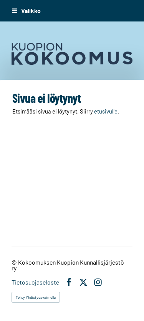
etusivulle (106, 111)
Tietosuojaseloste (35, 282)
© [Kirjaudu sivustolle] (15, 262)
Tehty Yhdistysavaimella (36, 297)
